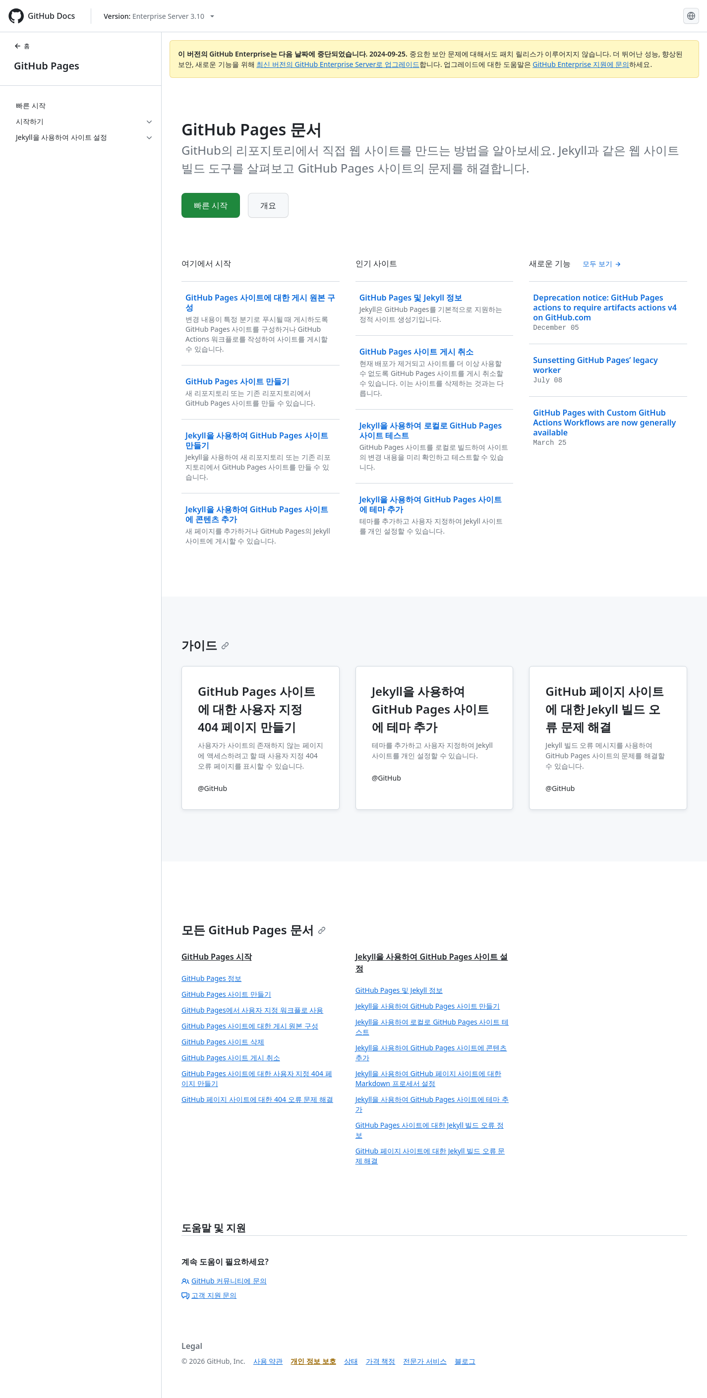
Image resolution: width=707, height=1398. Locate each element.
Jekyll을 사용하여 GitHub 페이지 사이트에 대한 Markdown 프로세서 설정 (428, 1078)
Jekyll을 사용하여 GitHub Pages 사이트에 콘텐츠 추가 (431, 1052)
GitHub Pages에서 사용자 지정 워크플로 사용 (252, 1010)
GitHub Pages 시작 (216, 956)
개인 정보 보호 (313, 1361)
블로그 (465, 1361)
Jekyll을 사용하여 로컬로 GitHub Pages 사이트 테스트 (432, 1026)
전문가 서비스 (425, 1361)
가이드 (205, 645)
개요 (268, 205)
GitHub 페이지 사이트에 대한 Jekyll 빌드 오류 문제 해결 (430, 1155)
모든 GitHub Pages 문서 (253, 929)
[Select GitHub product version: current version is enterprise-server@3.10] (159, 16)
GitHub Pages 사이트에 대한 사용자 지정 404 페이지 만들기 (256, 1078)
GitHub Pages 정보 (211, 978)
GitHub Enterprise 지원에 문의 (580, 64)
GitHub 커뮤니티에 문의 (224, 1280)
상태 (351, 1361)
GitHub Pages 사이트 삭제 (222, 1041)
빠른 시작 (211, 205)
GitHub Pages (46, 65)
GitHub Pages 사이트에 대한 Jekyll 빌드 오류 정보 (429, 1130)
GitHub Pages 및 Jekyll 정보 (399, 990)
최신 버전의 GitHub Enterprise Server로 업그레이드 (337, 64)
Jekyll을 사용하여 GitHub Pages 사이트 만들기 (427, 1006)
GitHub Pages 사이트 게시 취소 (230, 1057)
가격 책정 (381, 1361)
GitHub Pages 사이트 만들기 (226, 994)
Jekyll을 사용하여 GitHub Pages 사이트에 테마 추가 (432, 1104)
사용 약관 (268, 1361)
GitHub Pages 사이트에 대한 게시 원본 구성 (249, 1026)
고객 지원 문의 (208, 1295)
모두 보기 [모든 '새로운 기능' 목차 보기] (602, 263)
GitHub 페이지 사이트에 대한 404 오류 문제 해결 (257, 1099)
